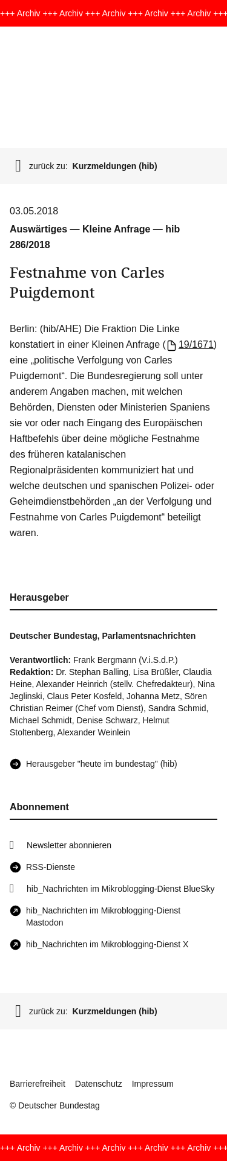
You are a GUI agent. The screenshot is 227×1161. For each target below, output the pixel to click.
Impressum (153, 1084)
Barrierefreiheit (37, 1084)
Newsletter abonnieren (69, 845)
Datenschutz (98, 1084)
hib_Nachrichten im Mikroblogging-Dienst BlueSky (120, 889)
